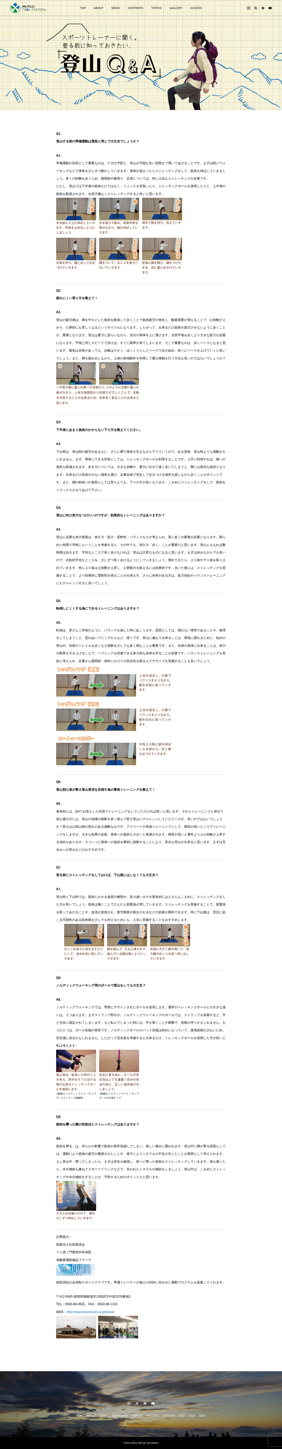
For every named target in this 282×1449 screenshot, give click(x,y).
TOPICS (156, 8)
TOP (83, 8)
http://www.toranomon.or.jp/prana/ (90, 1312)
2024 (202, 1415)
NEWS (115, 8)
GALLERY (175, 8)
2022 (182, 1415)
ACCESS (196, 8)
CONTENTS (135, 8)
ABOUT (98, 8)
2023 (192, 1415)
